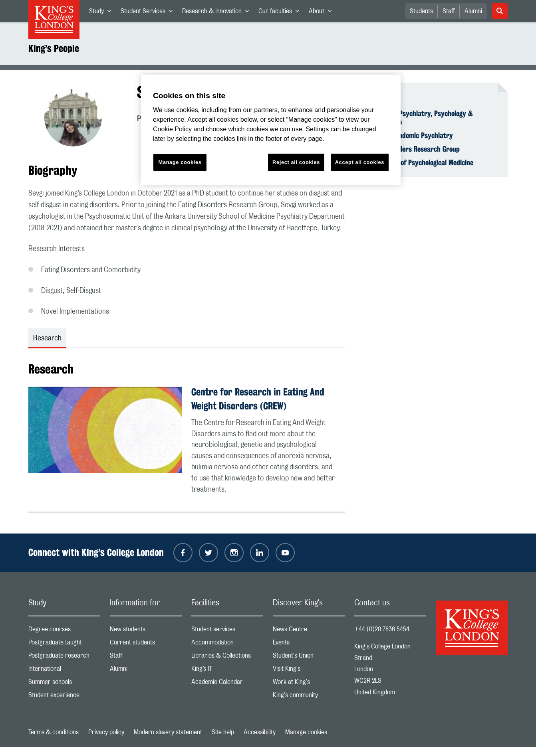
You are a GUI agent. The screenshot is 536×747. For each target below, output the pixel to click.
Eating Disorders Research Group (412, 149)
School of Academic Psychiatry (408, 135)
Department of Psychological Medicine (418, 162)
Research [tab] (47, 338)
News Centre (309, 631)
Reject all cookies (296, 162)
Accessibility (260, 732)
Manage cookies (306, 732)
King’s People (53, 48)
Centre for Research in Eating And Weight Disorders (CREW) (257, 399)
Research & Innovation (218, 13)
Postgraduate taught (64, 644)
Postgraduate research (64, 657)
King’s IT (227, 671)
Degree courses (64, 631)
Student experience (64, 697)
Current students (146, 644)
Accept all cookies (359, 162)
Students (421, 11)
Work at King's (309, 684)
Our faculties (281, 13)
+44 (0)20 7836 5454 (381, 629)
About (322, 13)
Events (309, 644)
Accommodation (227, 644)
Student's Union (309, 657)
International (64, 671)
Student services (227, 631)
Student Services (149, 13)
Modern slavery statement (168, 732)
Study (102, 13)
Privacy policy (106, 732)
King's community (309, 697)
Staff (449, 11)
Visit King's (309, 671)
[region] (271, 130)
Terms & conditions (53, 732)
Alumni (473, 11)
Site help (223, 732)
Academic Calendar (227, 684)
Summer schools (64, 684)
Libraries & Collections (227, 657)
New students (146, 631)
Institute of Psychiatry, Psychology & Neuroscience (418, 117)
